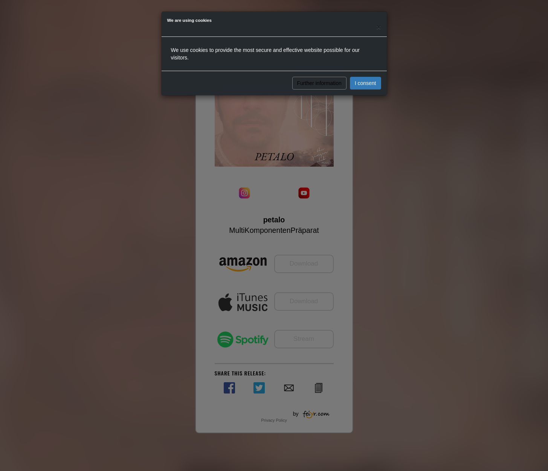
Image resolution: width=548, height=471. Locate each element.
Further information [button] (319, 83)
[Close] (378, 27)
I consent (365, 83)
